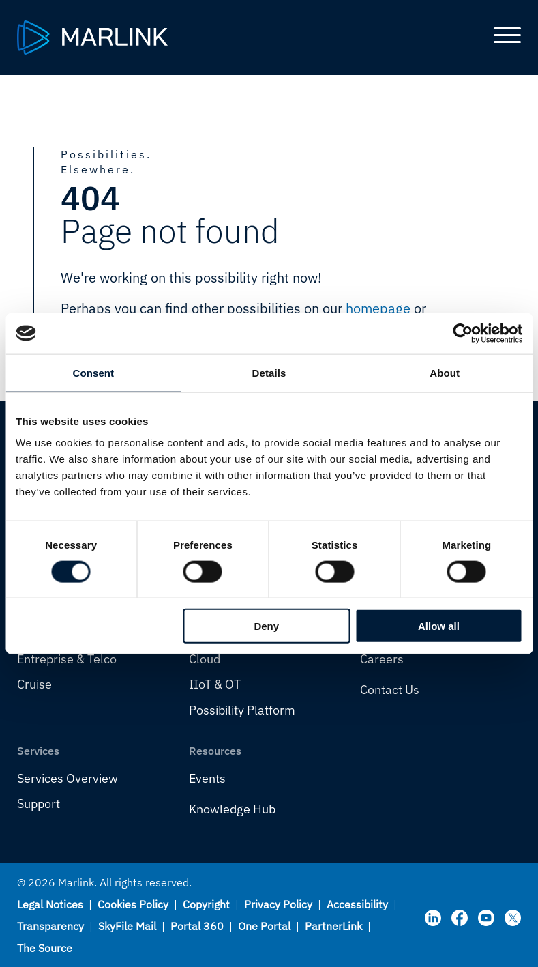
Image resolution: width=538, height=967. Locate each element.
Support (38, 803)
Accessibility (357, 904)
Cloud (204, 659)
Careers (382, 659)
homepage (378, 308)
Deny (266, 626)
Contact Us (389, 689)
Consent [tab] (93, 372)
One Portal (264, 926)
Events (207, 778)
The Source (44, 948)
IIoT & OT (215, 684)
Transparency (50, 926)
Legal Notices (50, 904)
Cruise (34, 684)
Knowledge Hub (232, 809)
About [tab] (445, 372)
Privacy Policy (278, 904)
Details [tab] (269, 372)
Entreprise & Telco (67, 659)
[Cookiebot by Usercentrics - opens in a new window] (462, 333)
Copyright (206, 904)
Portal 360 (197, 926)
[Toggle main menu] (502, 37)
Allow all (439, 626)
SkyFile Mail (127, 926)
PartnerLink (333, 926)
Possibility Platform (242, 710)
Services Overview (67, 778)
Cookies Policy (133, 904)
